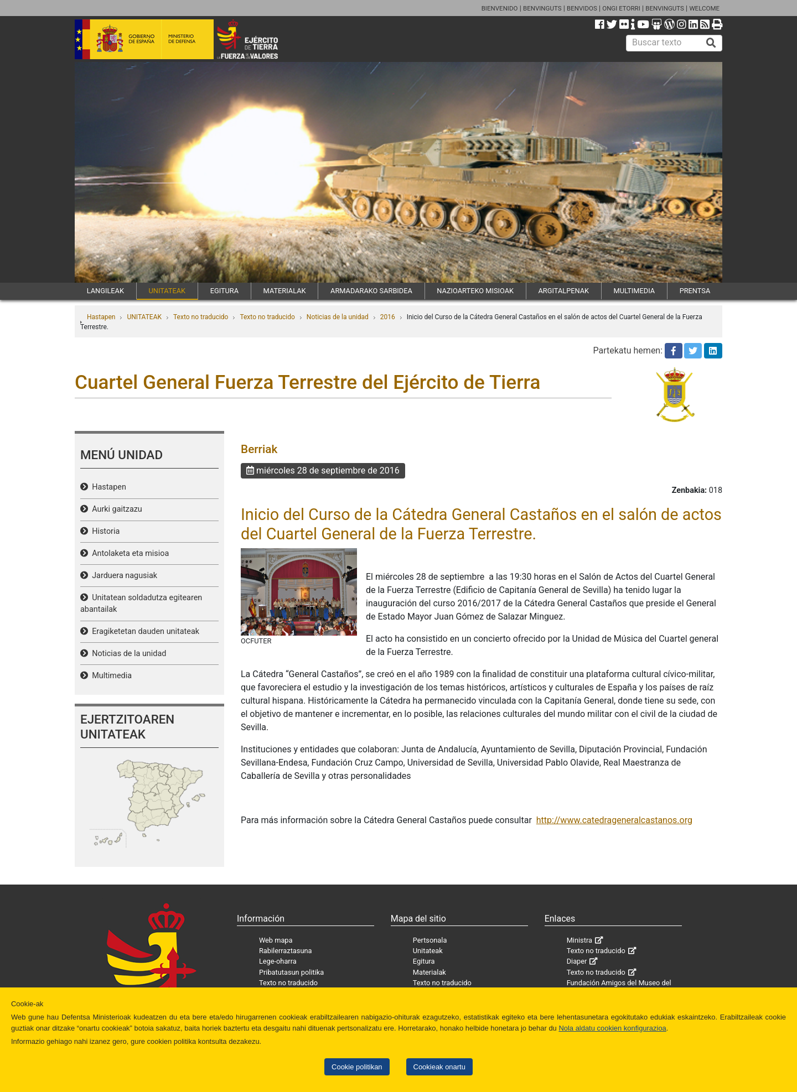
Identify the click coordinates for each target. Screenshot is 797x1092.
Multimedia (110, 675)
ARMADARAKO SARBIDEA (371, 291)
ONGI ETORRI (621, 8)
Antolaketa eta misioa (128, 553)
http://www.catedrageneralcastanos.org (614, 820)
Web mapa (276, 940)
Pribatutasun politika (291, 972)
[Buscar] (711, 43)
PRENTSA (695, 291)
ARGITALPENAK (564, 291)
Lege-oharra (278, 961)
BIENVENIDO (500, 8)
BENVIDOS (582, 8)
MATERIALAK (284, 291)
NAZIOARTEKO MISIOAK (475, 291)
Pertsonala (430, 940)
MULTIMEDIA (634, 291)
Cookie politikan (357, 1067)
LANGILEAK (105, 291)
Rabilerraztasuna (285, 951)
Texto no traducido (200, 317)
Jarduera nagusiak (122, 575)
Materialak (429, 972)
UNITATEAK (166, 291)
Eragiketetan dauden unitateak (143, 631)
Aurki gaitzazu (115, 509)
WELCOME (704, 8)
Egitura (424, 961)
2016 (387, 317)
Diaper (577, 961)
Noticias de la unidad (338, 317)
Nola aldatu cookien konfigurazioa (612, 1028)
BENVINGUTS (542, 8)
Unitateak (428, 951)
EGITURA (224, 291)
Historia (104, 531)
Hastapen (101, 317)
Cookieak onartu (439, 1067)
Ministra (579, 940)
